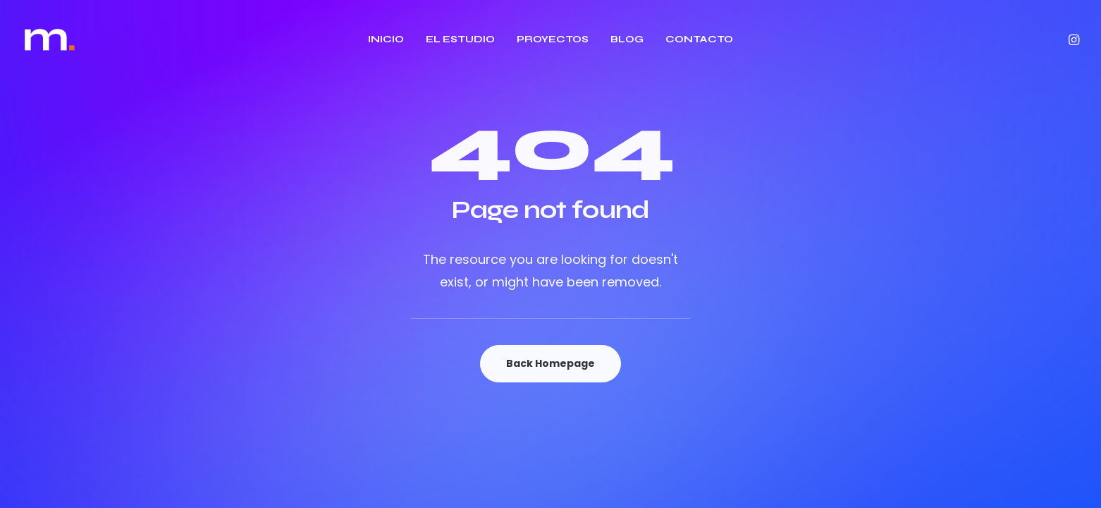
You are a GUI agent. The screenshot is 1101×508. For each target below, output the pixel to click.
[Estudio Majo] (50, 39)
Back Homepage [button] (550, 363)
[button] (1072, 39)
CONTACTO (699, 39)
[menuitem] (386, 39)
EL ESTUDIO (460, 39)
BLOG (627, 39)
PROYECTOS (553, 39)
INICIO (386, 39)
